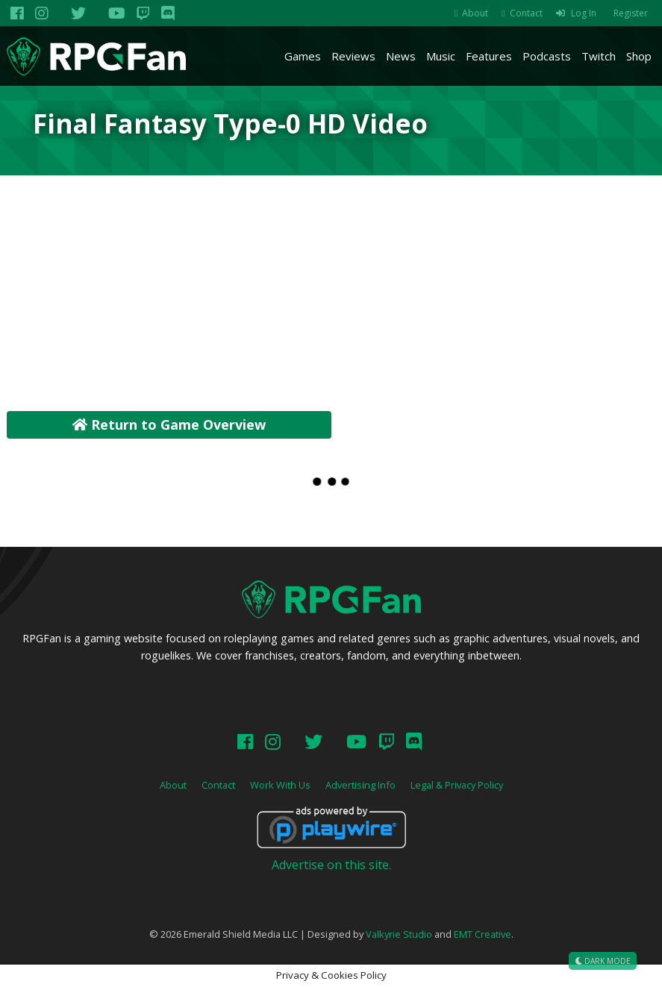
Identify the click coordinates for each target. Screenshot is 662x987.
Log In (583, 13)
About (475, 13)
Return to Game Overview (169, 424)
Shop (639, 55)
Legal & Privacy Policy (456, 785)
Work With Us (280, 785)
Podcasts (546, 55)
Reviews (353, 55)
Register (630, 13)
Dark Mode (603, 961)
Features (489, 55)
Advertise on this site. (331, 864)
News (401, 55)
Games (302, 55)
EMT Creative (482, 934)
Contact (526, 13)
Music (440, 55)
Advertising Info (360, 785)
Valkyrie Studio (399, 934)
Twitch (598, 55)
